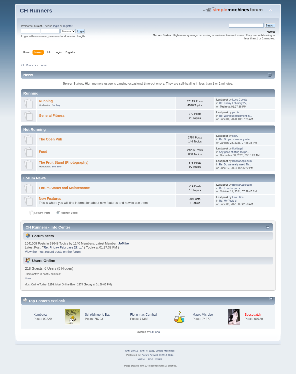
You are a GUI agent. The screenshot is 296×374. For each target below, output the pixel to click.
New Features (50, 199)
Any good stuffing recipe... (234, 151)
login (56, 25)
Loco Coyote (239, 99)
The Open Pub (50, 139)
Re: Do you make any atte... (235, 139)
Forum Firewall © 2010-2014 (157, 355)
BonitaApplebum (242, 160)
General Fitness (52, 116)
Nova (28, 278)
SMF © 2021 (147, 350)
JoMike (123, 243)
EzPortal (155, 331)
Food (43, 152)
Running (46, 101)
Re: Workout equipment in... (235, 115)
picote (235, 112)
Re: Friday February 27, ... (234, 103)
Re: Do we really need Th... (235, 164)
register (67, 25)
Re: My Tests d (227, 200)
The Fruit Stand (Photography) (63, 162)
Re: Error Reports (229, 188)
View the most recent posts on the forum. (53, 251)
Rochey (56, 105)
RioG (235, 135)
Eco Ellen (57, 166)
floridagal (237, 148)
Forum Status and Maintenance (64, 188)
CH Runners (36, 10)
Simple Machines (165, 350)
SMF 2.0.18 (131, 350)
